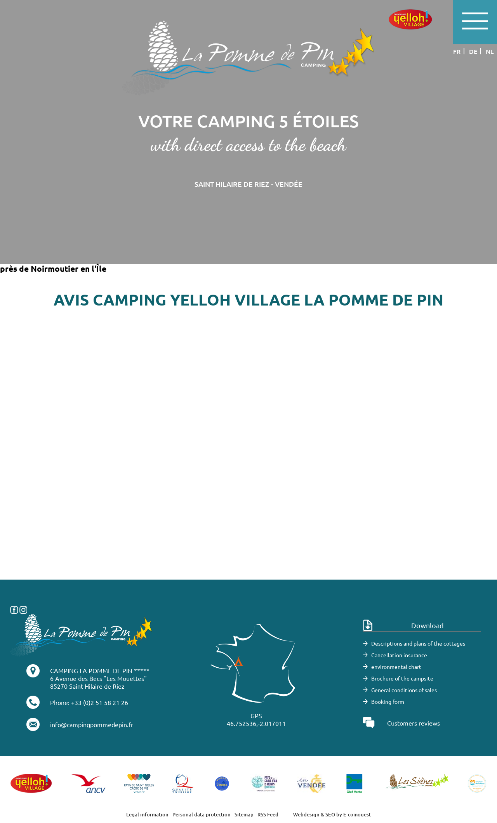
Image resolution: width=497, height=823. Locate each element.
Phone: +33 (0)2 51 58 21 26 (89, 702)
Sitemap (244, 814)
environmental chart (396, 666)
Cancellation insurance (399, 654)
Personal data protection (201, 814)
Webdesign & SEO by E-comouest (332, 814)
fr (457, 51)
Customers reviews (413, 723)
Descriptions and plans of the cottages (418, 643)
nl (490, 51)
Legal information (147, 814)
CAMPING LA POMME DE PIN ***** (99, 670)
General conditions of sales (404, 689)
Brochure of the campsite (402, 678)
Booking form (387, 701)
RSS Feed (267, 814)
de (473, 51)
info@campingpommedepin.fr (91, 724)
